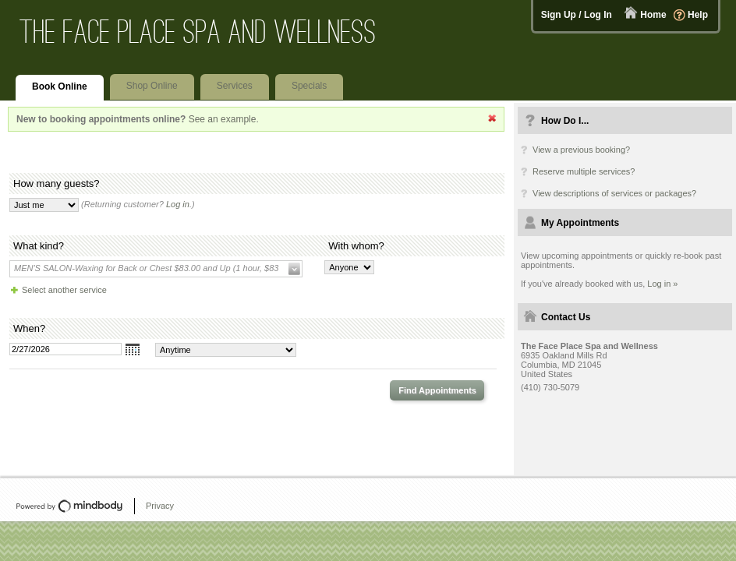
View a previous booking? (581, 149)
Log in (177, 204)
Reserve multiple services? (584, 171)
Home (653, 14)
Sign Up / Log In (576, 14)
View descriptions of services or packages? (614, 193)
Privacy (160, 505)
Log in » (662, 283)
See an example (223, 119)
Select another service (64, 290)
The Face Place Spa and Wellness (198, 31)
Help (698, 14)
